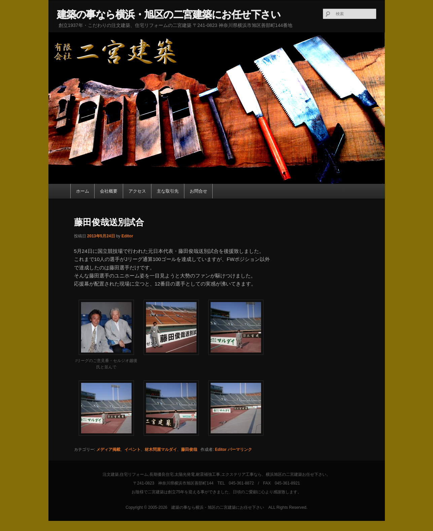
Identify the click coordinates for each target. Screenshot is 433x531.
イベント (132, 449)
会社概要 (108, 191)
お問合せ (198, 191)
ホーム (82, 191)
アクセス (137, 191)
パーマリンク (240, 449)
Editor (127, 236)
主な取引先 (168, 191)
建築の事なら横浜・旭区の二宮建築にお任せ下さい (169, 14)
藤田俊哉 (189, 449)
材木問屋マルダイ (161, 449)
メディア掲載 (108, 449)
